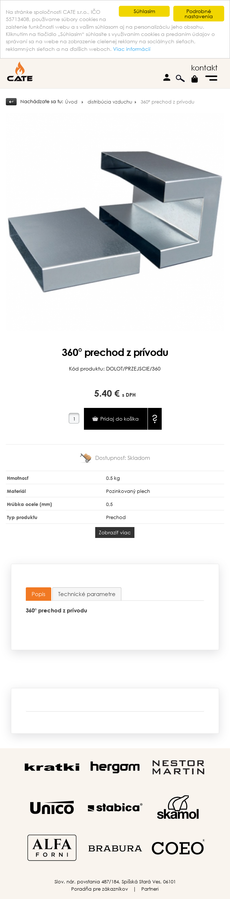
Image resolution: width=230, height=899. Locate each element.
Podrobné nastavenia (199, 14)
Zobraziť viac (115, 532)
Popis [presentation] (38, 594)
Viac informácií (131, 48)
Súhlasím (144, 11)
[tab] (38, 594)
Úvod (71, 102)
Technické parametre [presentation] (87, 594)
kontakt (204, 68)
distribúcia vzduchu (110, 102)
